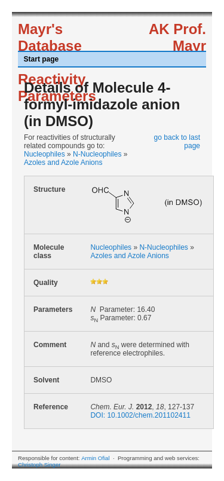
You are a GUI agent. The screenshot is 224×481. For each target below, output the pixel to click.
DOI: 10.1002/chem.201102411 (140, 415)
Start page (41, 59)
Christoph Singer (39, 464)
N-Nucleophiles (97, 154)
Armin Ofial (95, 458)
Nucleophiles (44, 154)
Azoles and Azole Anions (63, 162)
